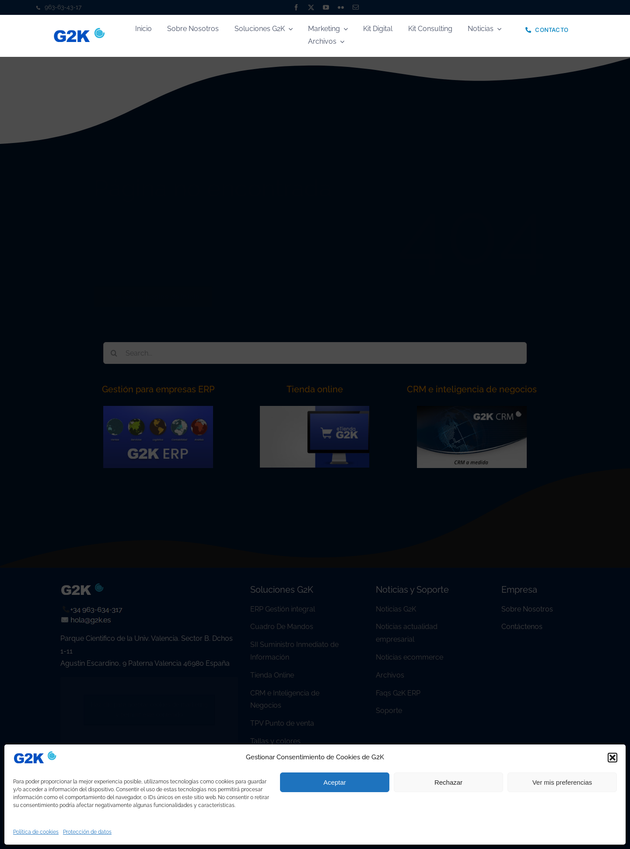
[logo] (79, 31)
